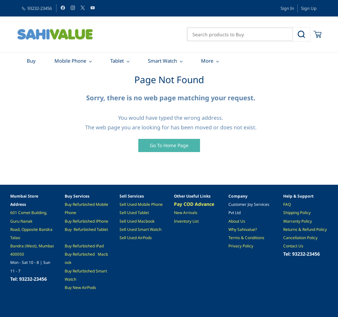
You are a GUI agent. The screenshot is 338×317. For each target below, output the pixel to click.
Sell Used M (130, 221)
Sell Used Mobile (134, 204)
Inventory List (186, 221)
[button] (169, 145)
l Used (131, 212)
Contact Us (293, 246)
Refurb (79, 204)
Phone (102, 221)
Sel (122, 212)
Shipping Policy (297, 212)
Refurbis (80, 246)
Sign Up (309, 8)
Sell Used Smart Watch (140, 229)
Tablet (102, 229)
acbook (147, 221)
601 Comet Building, (29, 212)
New (77, 287)
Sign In (287, 8)
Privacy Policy (240, 246)
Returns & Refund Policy (305, 229)
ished (90, 204)
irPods (90, 287)
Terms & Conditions (246, 237)
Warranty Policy (297, 221)
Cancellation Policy (300, 237)
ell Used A (131, 237)
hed (91, 246)
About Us (236, 221)
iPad (99, 246)
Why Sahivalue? (242, 229)
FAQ (287, 204)
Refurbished (85, 229)
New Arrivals (185, 212)
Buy (69, 204)
